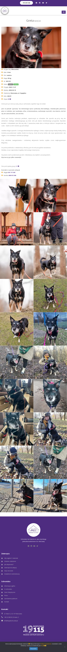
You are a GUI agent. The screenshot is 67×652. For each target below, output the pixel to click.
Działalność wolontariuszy (12, 574)
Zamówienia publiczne (10, 598)
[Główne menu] (64, 12)
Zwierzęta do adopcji (10, 567)
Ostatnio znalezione (10, 561)
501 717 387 (11, 172)
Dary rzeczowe (8, 571)
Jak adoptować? (9, 564)
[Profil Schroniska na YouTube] (43, 3)
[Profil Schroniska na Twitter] (46, 3)
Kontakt (6, 602)
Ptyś (42, 645)
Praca (6, 595)
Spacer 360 (26, 3)
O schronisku (8, 589)
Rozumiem (33, 648)
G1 (9, 99)
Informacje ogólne (9, 586)
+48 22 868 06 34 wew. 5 (11, 617)
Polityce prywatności (46, 644)
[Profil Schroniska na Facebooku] (36, 3)
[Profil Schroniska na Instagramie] (39, 3)
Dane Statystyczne (9, 592)
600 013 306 (12, 175)
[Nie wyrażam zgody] (65, 647)
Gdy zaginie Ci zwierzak (11, 558)
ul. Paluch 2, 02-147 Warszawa (13, 614)
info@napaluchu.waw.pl (11, 621)
